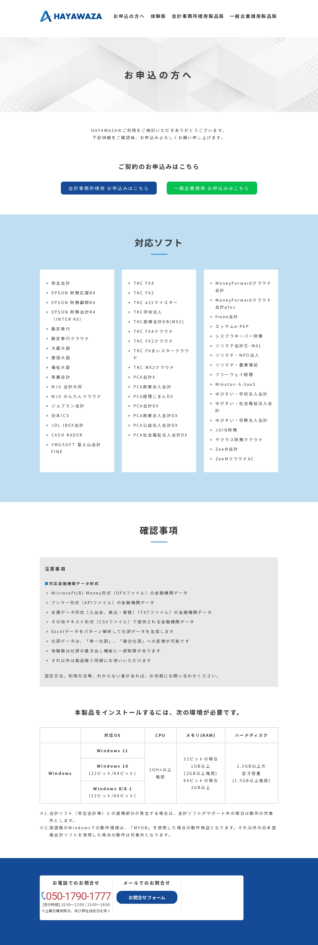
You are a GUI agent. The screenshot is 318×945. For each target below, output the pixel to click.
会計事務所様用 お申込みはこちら (108, 188)
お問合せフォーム (146, 897)
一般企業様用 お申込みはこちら (212, 188)
